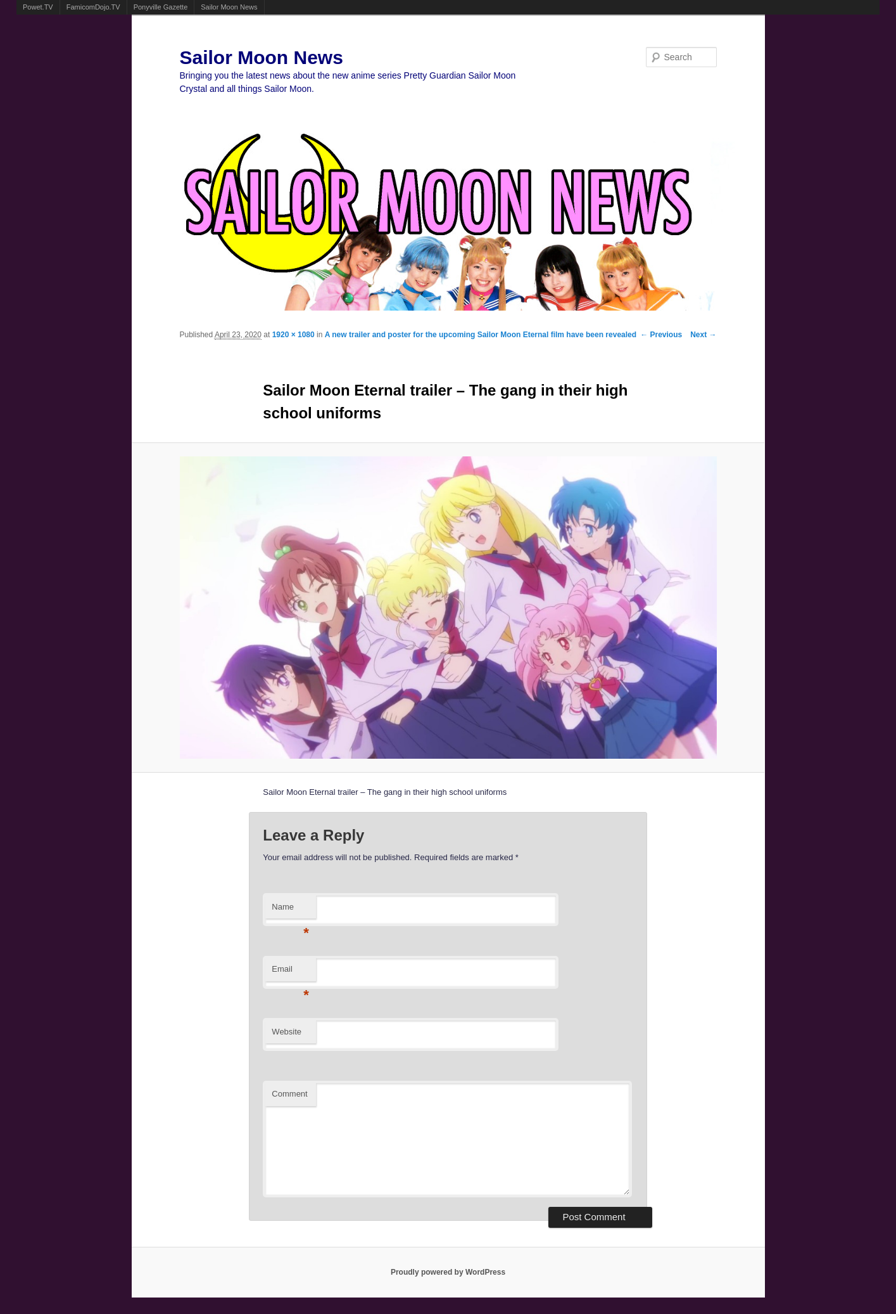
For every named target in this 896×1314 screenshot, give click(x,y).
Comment (289, 1093)
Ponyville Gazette (161, 7)
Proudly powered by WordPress (448, 1272)
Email (290, 972)
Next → (703, 334)
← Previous (661, 334)
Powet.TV (38, 7)
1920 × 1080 (293, 334)
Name (290, 910)
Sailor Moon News (229, 7)
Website (286, 1031)
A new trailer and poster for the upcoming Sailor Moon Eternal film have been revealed (480, 334)
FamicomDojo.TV (93, 7)
